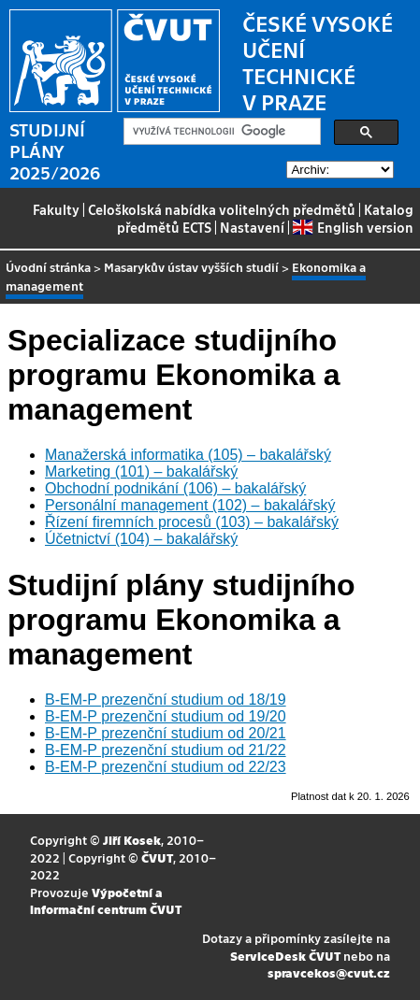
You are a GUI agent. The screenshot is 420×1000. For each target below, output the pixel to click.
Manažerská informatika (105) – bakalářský (188, 455)
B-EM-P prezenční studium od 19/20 (165, 716)
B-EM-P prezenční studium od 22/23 (165, 767)
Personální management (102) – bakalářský (190, 505)
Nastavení (252, 227)
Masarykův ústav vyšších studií (191, 267)
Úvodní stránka (48, 267)
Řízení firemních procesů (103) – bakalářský (192, 522)
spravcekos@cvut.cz (329, 972)
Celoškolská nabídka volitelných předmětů (221, 209)
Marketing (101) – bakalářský (141, 471)
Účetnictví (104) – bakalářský (141, 539)
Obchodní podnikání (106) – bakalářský (175, 488)
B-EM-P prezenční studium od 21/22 (165, 750)
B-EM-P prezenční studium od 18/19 (165, 699)
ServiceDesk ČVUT (285, 956)
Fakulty (56, 209)
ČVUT (157, 857)
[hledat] (220, 131)
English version (353, 227)
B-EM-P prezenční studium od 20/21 (165, 733)
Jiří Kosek (132, 840)
